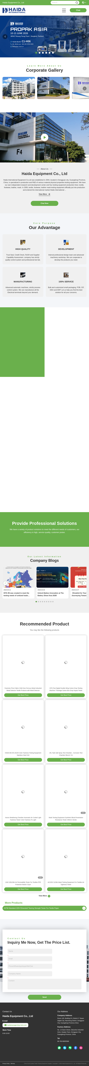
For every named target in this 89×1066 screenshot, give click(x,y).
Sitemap (13, 1063)
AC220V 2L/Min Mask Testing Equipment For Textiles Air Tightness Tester (66, 883)
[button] (36, 53)
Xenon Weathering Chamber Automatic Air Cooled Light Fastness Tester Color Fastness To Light (23, 819)
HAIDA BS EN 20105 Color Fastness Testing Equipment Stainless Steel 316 (23, 754)
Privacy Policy (6, 1063)
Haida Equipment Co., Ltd (44, 174)
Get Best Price (23, 695)
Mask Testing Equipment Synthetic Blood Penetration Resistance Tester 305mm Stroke (66, 819)
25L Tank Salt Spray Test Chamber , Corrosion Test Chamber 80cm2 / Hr (65, 754)
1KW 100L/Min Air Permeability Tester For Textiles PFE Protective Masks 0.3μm (23, 883)
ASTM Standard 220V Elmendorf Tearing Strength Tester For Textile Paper (31, 908)
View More (44, 194)
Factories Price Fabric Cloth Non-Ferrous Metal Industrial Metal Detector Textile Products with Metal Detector (23, 689)
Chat (78, 10)
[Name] (77, 2)
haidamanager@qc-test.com (15, 1025)
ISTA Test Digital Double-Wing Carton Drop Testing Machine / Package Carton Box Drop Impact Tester (65, 689)
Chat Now (44, 203)
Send (44, 997)
